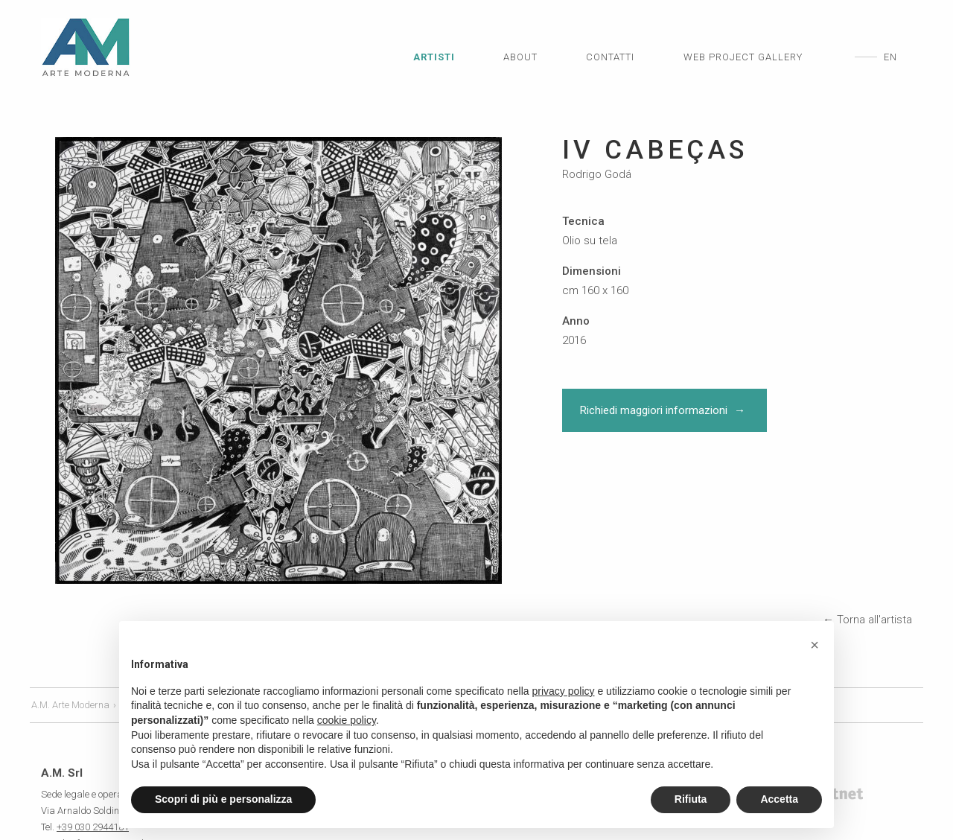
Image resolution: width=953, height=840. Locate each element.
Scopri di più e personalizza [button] (223, 799)
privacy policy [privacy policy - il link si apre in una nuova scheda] (563, 691)
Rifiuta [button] (691, 799)
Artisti (434, 57)
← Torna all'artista (867, 548)
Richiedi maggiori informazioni (664, 410)
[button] (814, 645)
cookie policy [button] (346, 720)
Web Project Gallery (743, 57)
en (890, 57)
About (520, 57)
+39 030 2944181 (93, 755)
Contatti (610, 57)
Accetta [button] (779, 799)
